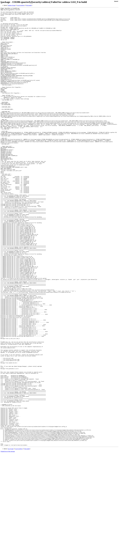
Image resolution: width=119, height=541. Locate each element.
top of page (11, 535)
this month (29, 5)
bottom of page (11, 5)
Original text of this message (8, 538)
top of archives (20, 5)
